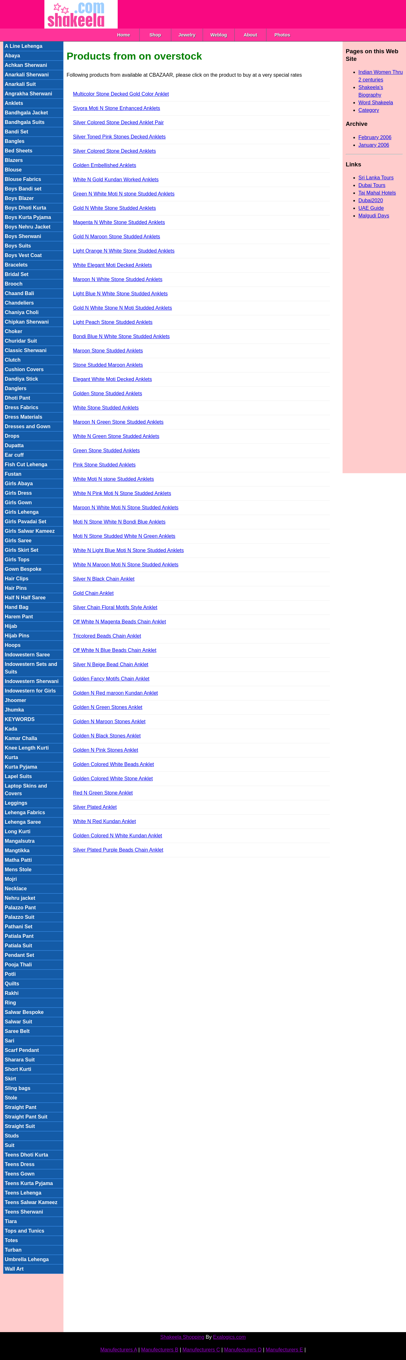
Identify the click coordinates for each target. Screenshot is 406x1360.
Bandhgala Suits (24, 122)
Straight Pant (20, 1107)
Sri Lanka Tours (376, 177)
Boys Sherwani (23, 236)
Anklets (14, 103)
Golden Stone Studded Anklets (107, 393)
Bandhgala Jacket (26, 112)
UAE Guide (371, 208)
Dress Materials (23, 417)
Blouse (13, 169)
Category (368, 110)
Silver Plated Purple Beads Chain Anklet (118, 850)
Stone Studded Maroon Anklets (108, 365)
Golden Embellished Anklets (104, 165)
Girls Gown (18, 502)
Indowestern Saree (27, 654)
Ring (10, 1002)
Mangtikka (17, 850)
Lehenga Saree (23, 822)
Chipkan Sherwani (27, 322)
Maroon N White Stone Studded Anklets (117, 279)
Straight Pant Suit (26, 1116)
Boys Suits (18, 245)
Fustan (13, 474)
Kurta (11, 757)
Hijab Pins (17, 635)
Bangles (14, 141)
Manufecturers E (284, 1349)
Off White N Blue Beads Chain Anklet (114, 650)
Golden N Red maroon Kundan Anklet (115, 693)
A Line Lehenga (24, 46)
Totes (11, 1240)
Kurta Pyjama (21, 767)
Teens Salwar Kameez (31, 1202)
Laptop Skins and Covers (26, 789)
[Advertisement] (233, 14)
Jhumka (14, 709)
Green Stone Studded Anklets (106, 450)
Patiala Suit (18, 945)
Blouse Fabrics (23, 179)
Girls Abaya (19, 483)
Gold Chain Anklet (93, 593)
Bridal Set (17, 274)
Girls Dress (18, 493)
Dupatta (14, 445)
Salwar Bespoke (24, 1012)
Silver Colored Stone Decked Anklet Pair (118, 122)
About (250, 34)
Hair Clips (17, 578)
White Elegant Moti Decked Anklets (112, 265)
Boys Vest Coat (23, 255)
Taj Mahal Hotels (377, 193)
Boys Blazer (19, 198)
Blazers (14, 160)
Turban (13, 1250)
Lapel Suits (18, 776)
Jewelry (187, 34)
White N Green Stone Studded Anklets (116, 436)
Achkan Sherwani (26, 65)
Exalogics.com (229, 1337)
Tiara (11, 1221)
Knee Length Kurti (27, 748)
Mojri (11, 879)
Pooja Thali (18, 964)
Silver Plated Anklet (95, 807)
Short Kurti (18, 1069)
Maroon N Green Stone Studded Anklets (118, 422)
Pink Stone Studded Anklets (104, 464)
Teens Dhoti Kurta (26, 1154)
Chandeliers (19, 303)
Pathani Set (18, 926)
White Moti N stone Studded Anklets (113, 479)
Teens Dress (20, 1164)
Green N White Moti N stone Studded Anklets (123, 194)
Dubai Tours (371, 185)
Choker (13, 331)
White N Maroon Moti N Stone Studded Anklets (126, 564)
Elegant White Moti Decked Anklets (112, 379)
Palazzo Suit (19, 917)
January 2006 (373, 145)
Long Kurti (17, 831)
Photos (282, 34)
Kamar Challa (21, 738)
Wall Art (14, 1269)
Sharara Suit (20, 1059)
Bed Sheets (18, 150)
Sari (9, 1040)
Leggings (16, 803)
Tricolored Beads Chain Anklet (107, 636)
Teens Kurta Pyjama (29, 1183)
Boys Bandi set (23, 188)
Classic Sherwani (26, 350)
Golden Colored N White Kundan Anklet (117, 835)
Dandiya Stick (21, 379)
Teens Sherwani (24, 1212)
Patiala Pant (19, 936)
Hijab (11, 626)
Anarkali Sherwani (27, 74)
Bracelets (16, 264)
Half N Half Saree (25, 597)
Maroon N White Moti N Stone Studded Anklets (126, 507)
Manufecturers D (243, 1349)
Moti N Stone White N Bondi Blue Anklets (119, 522)
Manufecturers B (159, 1349)
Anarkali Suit (20, 84)
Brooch (14, 284)
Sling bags (17, 1088)
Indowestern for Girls (30, 690)
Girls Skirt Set (21, 550)
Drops (12, 436)
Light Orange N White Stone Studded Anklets (123, 251)
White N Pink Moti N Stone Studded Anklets (122, 493)
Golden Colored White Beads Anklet (113, 764)
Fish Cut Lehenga (26, 464)
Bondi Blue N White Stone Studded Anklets (121, 336)
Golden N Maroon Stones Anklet (109, 721)
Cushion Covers (24, 369)
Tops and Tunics (24, 1231)
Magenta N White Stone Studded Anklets (119, 222)
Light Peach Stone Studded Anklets (113, 322)
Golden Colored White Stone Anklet (113, 778)
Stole (11, 1097)
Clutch (13, 360)
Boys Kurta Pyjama (28, 217)
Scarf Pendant (22, 1050)
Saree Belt (17, 1031)
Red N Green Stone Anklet (103, 793)
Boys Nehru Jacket (27, 226)
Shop (155, 34)
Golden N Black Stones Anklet (107, 735)
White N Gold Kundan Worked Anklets (116, 179)
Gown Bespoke (23, 569)
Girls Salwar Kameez (30, 531)
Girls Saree (18, 540)
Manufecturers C (201, 1349)
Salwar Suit (18, 1021)
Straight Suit (20, 1126)
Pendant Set (19, 955)
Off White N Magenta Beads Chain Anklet (119, 621)
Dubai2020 (370, 200)
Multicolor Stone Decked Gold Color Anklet (121, 94)
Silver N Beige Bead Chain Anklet (110, 664)
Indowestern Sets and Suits (31, 667)
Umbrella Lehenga (27, 1259)
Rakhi (12, 993)
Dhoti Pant (17, 398)
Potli (10, 974)
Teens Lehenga (23, 1193)
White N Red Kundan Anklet (104, 821)
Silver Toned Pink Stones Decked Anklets (119, 136)
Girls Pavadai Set (25, 521)
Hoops (13, 645)
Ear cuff (14, 455)
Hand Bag (17, 607)
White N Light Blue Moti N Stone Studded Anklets (128, 550)
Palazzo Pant (20, 907)
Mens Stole (18, 869)
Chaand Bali (19, 293)
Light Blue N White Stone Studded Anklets (120, 293)
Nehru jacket (20, 898)
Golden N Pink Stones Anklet (105, 750)
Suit (9, 1145)
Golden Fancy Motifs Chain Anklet (111, 678)
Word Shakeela (375, 102)
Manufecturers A (118, 1349)
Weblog (218, 34)
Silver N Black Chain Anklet (103, 579)
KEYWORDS (20, 719)
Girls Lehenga (22, 512)
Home (123, 34)
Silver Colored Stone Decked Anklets (114, 151)
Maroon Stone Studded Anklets (108, 350)
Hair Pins (16, 588)
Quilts (12, 983)
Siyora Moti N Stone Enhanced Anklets (116, 108)
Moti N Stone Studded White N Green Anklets (124, 536)
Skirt (10, 1078)
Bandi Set (16, 131)
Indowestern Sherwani (32, 681)
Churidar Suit (21, 341)
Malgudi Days (373, 215)
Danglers (15, 388)
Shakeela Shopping (182, 1337)
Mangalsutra (20, 841)
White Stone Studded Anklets (106, 407)
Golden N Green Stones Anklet (107, 707)
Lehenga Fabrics (25, 812)
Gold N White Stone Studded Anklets (114, 208)
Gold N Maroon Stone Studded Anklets (116, 236)
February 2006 (374, 137)
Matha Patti (18, 860)
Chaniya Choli (22, 312)
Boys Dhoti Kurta (25, 207)
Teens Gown (20, 1173)
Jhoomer (15, 700)
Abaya (12, 55)
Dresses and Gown (27, 426)
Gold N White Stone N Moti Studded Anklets (122, 308)
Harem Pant (19, 616)
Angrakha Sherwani (28, 93)
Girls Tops (17, 559)
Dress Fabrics (21, 407)
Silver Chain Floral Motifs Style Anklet (115, 607)
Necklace (16, 888)
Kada (11, 729)
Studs (12, 1135)
